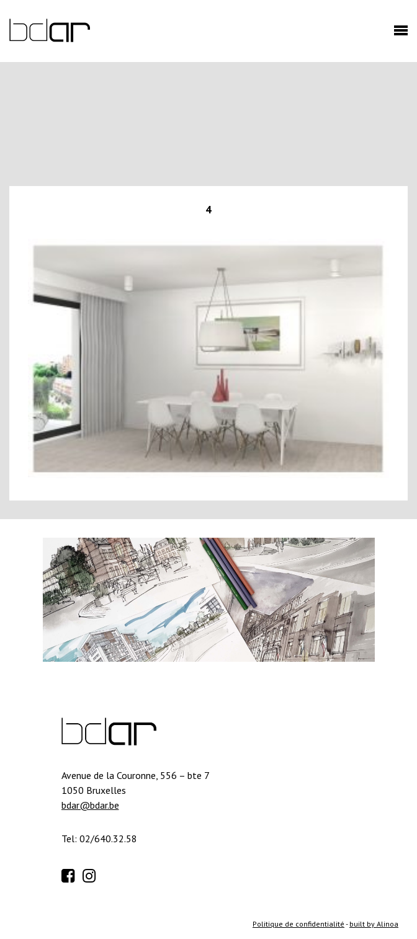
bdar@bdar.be (90, 805)
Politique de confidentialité (298, 923)
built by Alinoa (373, 923)
